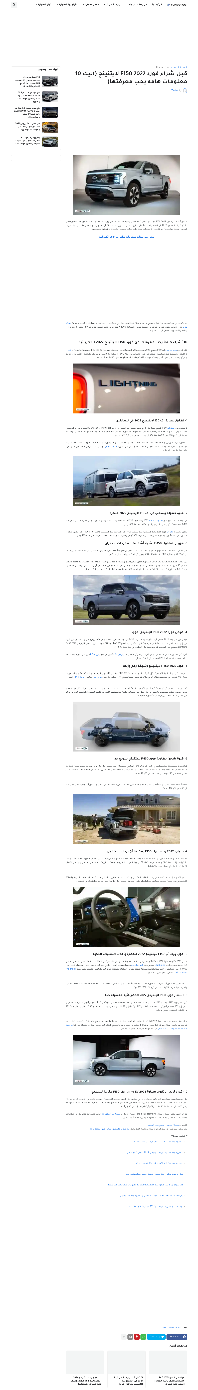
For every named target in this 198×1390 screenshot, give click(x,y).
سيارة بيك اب (156, 521)
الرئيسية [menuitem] (157, 4)
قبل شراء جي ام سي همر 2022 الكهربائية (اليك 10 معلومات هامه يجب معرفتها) (145, 1185)
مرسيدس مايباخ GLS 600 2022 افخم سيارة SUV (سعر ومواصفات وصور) (28, 97)
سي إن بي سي (172, 1125)
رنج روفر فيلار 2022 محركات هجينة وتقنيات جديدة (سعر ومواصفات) (27, 141)
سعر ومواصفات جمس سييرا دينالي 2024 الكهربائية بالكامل (155, 1153)
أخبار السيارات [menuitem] (44, 4)
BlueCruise (160, 965)
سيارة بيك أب (119, 655)
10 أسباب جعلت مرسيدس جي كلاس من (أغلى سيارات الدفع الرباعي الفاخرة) (27, 82)
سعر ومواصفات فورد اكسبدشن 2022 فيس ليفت (159, 1163)
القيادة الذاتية (137, 965)
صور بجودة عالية (97, 1129)
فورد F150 (94, 655)
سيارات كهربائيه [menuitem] (113, 4)
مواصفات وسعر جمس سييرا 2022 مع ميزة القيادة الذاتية (156, 1207)
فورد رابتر (98, 677)
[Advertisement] (99, 38)
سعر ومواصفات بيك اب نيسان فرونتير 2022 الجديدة (158, 1142)
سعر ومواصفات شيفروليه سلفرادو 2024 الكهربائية (126, 236)
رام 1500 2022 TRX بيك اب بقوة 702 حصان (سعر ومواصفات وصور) (151, 1196)
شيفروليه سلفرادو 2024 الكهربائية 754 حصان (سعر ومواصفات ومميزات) (85, 1381)
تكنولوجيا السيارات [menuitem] (68, 4)
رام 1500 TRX (79, 677)
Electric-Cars (162, 67)
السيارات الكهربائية (111, 1114)
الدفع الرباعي (111, 447)
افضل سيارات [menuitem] (91, 4)
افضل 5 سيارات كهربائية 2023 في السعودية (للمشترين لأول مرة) (128, 1381)
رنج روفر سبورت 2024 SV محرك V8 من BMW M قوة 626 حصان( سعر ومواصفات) (27, 113)
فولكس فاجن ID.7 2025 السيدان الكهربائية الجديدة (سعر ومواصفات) (169, 1381)
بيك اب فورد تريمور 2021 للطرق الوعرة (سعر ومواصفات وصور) (153, 1174)
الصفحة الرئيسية (179, 67)
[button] (14, 5)
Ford (164, 1328)
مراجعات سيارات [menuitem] (137, 4)
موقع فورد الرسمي (155, 1125)
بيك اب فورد (171, 350)
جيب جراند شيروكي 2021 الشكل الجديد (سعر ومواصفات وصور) (27, 127)
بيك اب (170, 428)
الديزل (68, 350)
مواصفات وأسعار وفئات (118, 1129)
